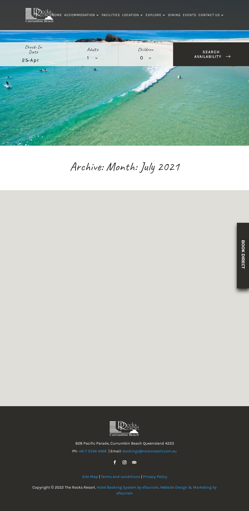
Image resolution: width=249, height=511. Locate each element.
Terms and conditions (120, 476)
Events (189, 15)
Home (57, 15)
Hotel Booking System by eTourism (128, 487)
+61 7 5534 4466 (93, 451)
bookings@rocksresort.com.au (150, 451)
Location (130, 15)
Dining (174, 15)
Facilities (111, 15)
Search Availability (208, 54)
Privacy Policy (155, 476)
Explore (153, 15)
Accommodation (79, 15)
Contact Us (209, 15)
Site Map (90, 476)
